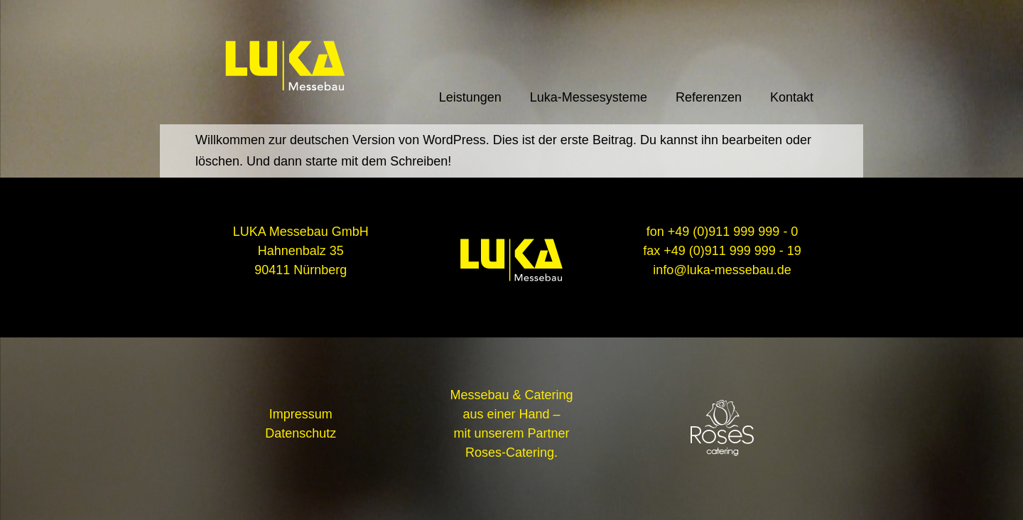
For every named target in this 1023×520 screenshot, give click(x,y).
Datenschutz (300, 433)
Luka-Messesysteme (588, 97)
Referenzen (709, 97)
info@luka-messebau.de (722, 270)
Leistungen (470, 97)
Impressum (300, 414)
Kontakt (791, 97)
